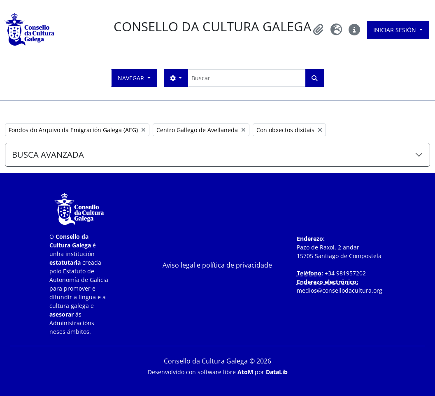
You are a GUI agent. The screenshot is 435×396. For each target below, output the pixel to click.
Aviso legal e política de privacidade (217, 265)
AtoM (245, 372)
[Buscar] (246, 78)
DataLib (277, 372)
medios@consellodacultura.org (339, 290)
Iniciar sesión (395, 30)
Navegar (132, 78)
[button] (318, 30)
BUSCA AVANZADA (48, 154)
